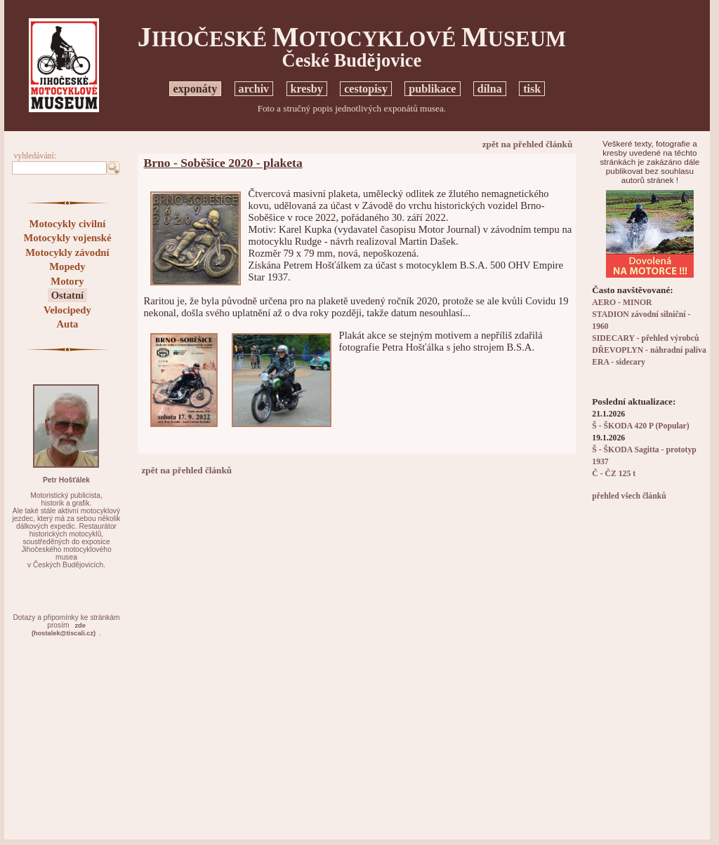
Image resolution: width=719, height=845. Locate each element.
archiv (254, 89)
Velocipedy (67, 310)
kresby (307, 89)
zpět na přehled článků (527, 144)
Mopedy (67, 266)
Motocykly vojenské (67, 237)
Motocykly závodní (67, 252)
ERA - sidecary (618, 362)
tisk (532, 89)
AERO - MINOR (622, 302)
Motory (67, 281)
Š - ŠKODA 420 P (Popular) (640, 426)
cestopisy (366, 89)
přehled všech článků (629, 496)
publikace (432, 89)
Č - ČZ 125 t (613, 473)
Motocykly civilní (67, 223)
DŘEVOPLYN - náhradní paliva (649, 350)
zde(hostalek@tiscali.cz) (63, 629)
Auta (67, 324)
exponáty (195, 89)
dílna (489, 89)
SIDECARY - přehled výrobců (645, 338)
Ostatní (67, 295)
